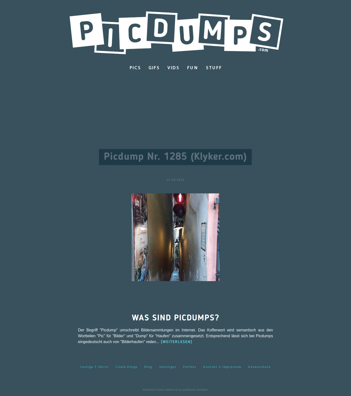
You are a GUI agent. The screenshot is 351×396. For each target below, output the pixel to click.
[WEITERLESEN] (176, 342)
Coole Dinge (126, 367)
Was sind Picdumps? (175, 318)
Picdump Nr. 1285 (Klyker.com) (175, 157)
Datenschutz (259, 367)
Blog (148, 367)
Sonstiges (167, 367)
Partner (189, 367)
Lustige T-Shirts (94, 367)
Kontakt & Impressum (222, 367)
